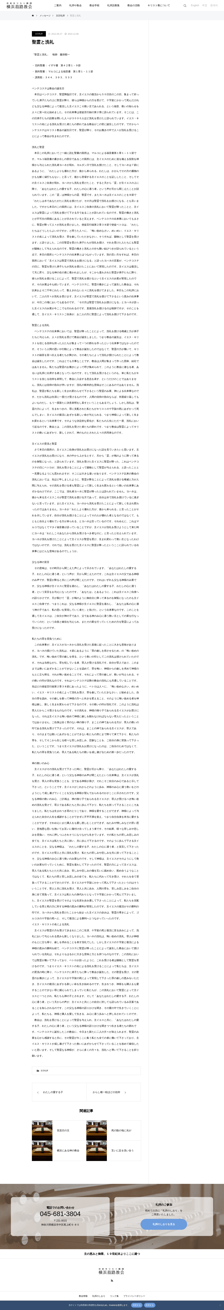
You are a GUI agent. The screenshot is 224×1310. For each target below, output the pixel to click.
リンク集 (114, 1296)
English (195, 5)
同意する (137, 1305)
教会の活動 (133, 5)
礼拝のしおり (98, 1296)
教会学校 (94, 5)
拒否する (150, 1305)
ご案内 (57, 5)
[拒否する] (220, 1305)
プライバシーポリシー (134, 1296)
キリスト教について (159, 5)
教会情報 (83, 1296)
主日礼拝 (39, 34)
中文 (204, 5)
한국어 (214, 5)
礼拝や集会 (75, 5)
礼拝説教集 (113, 5)
